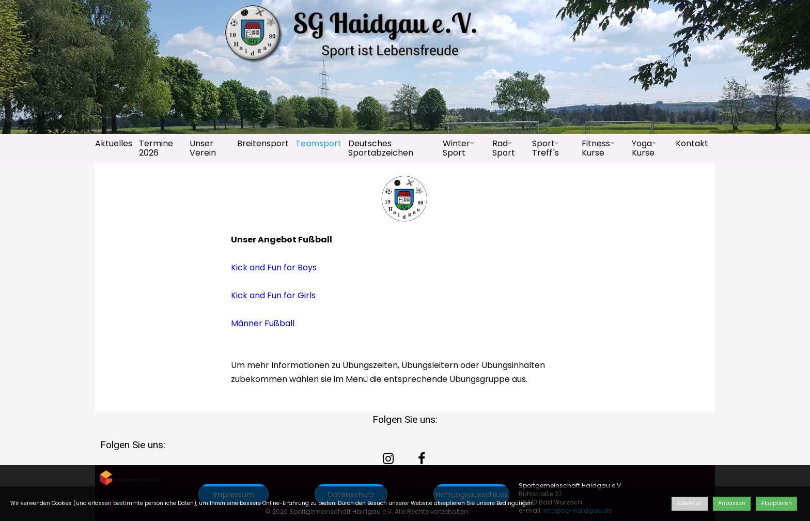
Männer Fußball (262, 323)
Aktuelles (113, 143)
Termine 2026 (156, 148)
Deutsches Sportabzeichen (380, 148)
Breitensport (263, 143)
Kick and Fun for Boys (274, 267)
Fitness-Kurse (598, 148)
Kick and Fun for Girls (273, 295)
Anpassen (731, 503)
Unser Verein (203, 148)
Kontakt (692, 143)
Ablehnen (690, 503)
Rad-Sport (503, 148)
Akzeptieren (776, 503)
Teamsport (318, 143)
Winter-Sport (459, 148)
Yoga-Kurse (644, 148)
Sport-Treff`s (545, 148)
